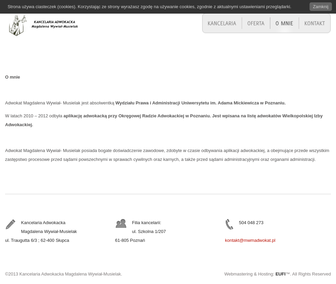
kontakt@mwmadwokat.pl (250, 240)
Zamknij (321, 6)
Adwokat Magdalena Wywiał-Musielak (52, 24)
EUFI (281, 274)
